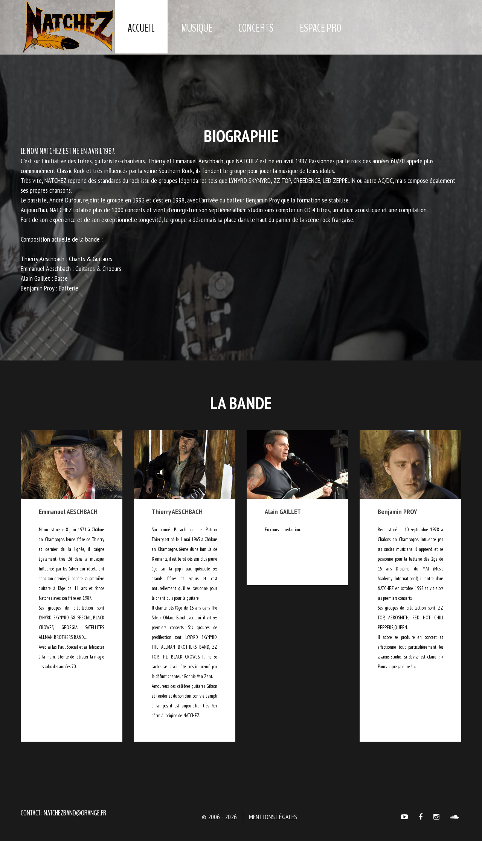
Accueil (141, 28)
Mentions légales (273, 816)
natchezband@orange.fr (75, 813)
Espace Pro (320, 28)
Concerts (255, 28)
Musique (196, 28)
